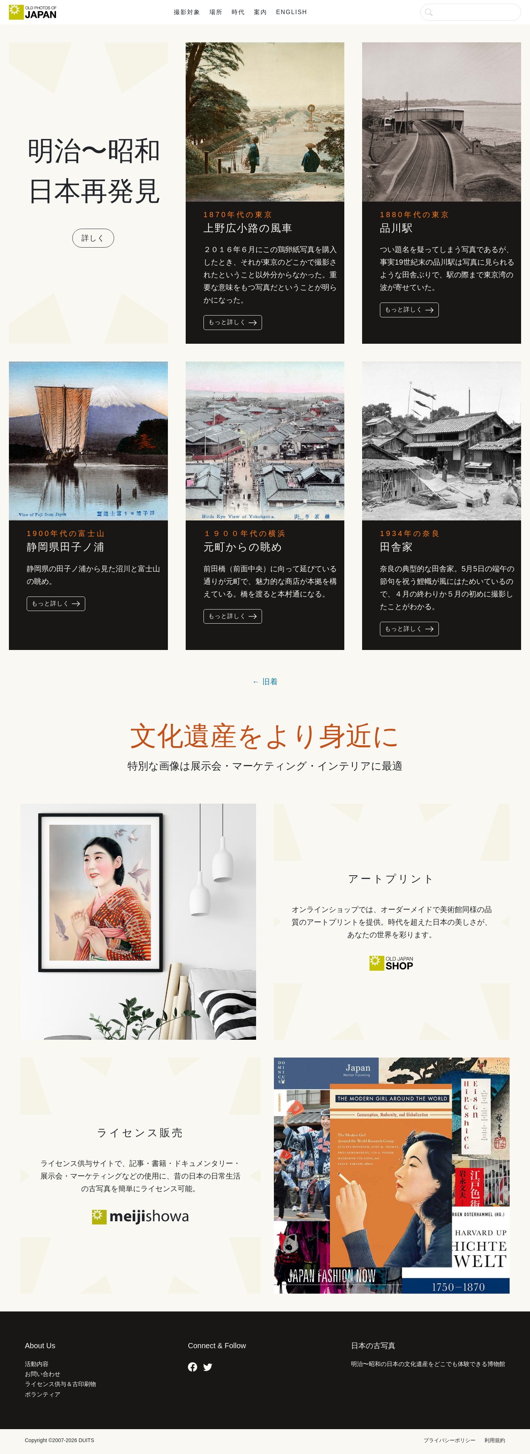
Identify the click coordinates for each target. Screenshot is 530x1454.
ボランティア (42, 1394)
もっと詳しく (232, 322)
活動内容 (37, 1364)
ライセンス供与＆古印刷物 (60, 1384)
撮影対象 (187, 12)
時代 (238, 12)
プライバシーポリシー (450, 1440)
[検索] (470, 12)
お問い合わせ (42, 1374)
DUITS (86, 1440)
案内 (260, 12)
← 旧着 (265, 681)
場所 (216, 12)
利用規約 (494, 1440)
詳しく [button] (93, 238)
